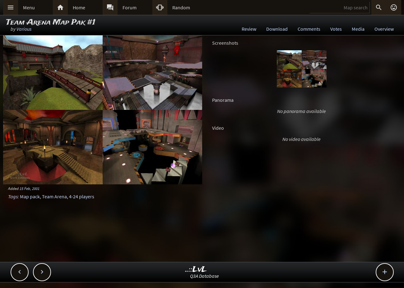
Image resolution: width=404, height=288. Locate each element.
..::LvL (196, 269)
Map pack (30, 196)
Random (181, 7)
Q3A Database (204, 276)
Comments (309, 29)
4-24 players (81, 196)
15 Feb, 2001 (29, 188)
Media (358, 29)
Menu (29, 7)
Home (79, 7)
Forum (130, 7)
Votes (336, 29)
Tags (13, 196)
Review (249, 29)
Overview (384, 29)
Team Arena (54, 196)
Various (23, 29)
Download (277, 29)
